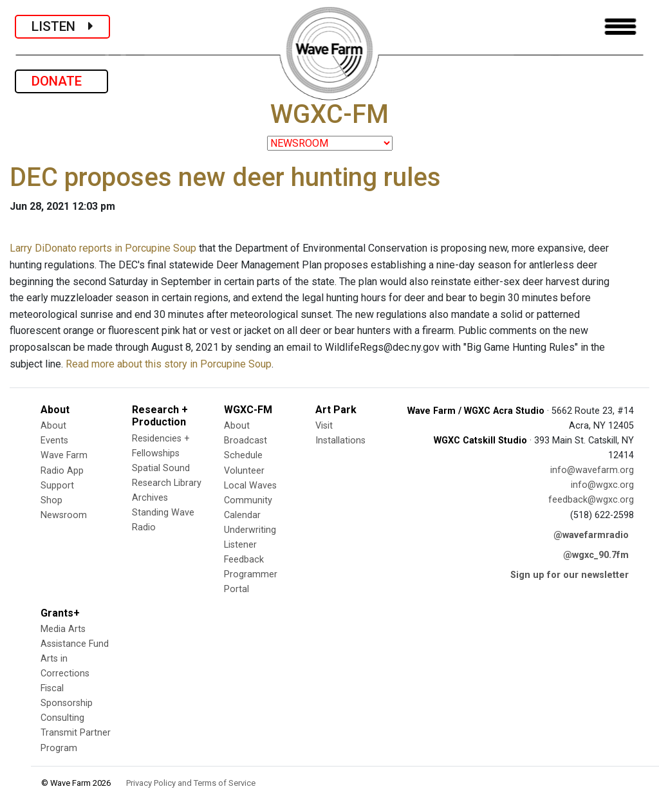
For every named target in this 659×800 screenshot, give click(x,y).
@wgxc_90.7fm (596, 555)
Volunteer (244, 470)
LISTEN (62, 26)
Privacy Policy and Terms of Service (190, 783)
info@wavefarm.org (592, 470)
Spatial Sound (161, 468)
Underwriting (250, 530)
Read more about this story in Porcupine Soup (169, 364)
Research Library (166, 483)
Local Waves (250, 485)
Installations (340, 440)
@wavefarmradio (591, 535)
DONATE (61, 81)
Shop (51, 500)
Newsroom (64, 515)
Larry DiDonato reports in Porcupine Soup (103, 248)
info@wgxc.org (602, 484)
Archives (150, 497)
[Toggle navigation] (620, 26)
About (53, 425)
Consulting (62, 717)
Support (57, 485)
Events (54, 440)
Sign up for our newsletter (569, 575)
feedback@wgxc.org (591, 499)
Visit (324, 425)
